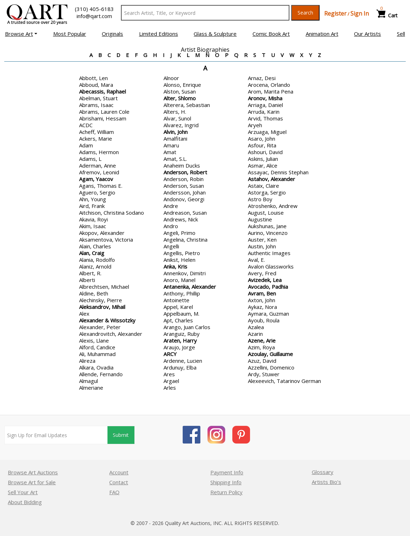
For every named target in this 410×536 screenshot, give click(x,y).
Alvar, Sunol (177, 118)
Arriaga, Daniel (265, 104)
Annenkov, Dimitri (185, 273)
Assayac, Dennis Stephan (278, 172)
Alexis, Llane (94, 340)
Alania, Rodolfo (97, 259)
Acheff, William (96, 131)
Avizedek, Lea (265, 279)
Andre (171, 205)
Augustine (260, 219)
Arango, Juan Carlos (187, 327)
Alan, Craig (91, 252)
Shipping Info (226, 482)
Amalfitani (175, 138)
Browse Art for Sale (32, 482)
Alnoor (171, 77)
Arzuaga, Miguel (267, 131)
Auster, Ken (262, 239)
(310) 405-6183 (94, 8)
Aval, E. (256, 259)
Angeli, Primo (179, 232)
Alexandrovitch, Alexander (110, 333)
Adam (86, 145)
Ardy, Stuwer (263, 374)
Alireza (87, 360)
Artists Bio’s (326, 481)
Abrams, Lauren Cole (104, 111)
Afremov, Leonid (99, 172)
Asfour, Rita (262, 145)
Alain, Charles (95, 246)
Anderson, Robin (184, 178)
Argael (171, 380)
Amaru (171, 145)
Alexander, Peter (100, 327)
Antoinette (176, 300)
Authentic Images (269, 252)
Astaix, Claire (263, 185)
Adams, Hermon (99, 152)
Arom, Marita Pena (270, 91)
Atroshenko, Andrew (273, 205)
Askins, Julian (263, 158)
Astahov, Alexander (271, 178)
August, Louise (266, 212)
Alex (84, 313)
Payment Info (226, 472)
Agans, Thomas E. (100, 185)
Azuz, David (262, 360)
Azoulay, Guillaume (270, 353)
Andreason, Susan (185, 212)
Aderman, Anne (97, 165)
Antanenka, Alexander (190, 286)
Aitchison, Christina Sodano (111, 212)
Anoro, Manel (179, 279)
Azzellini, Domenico (271, 367)
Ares (169, 374)
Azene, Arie (262, 340)
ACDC (86, 125)
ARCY (170, 353)
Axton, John (261, 300)
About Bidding (25, 502)
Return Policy (226, 492)
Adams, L (90, 158)
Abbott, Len (93, 77)
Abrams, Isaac (96, 104)
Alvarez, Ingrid (181, 125)
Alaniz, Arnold (95, 266)
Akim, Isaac (92, 226)
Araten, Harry (180, 340)
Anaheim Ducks (182, 165)
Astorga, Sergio (267, 192)
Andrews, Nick (181, 219)
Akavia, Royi (93, 219)
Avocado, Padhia (268, 286)
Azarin (255, 333)
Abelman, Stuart (98, 98)
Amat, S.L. (175, 158)
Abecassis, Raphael (102, 91)
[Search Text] (205, 13)
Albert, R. (90, 273)
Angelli (171, 246)
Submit (121, 435)
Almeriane (91, 387)
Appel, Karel (178, 306)
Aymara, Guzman (268, 313)
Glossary (322, 471)
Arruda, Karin (263, 111)
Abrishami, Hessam (102, 118)
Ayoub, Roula (263, 320)
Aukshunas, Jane (267, 226)
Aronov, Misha (265, 98)
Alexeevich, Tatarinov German (284, 380)
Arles (170, 387)
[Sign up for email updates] (56, 435)
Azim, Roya (261, 347)
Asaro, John (261, 138)
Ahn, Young (92, 199)
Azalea (256, 327)
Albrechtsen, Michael (104, 286)
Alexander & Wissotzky (107, 320)
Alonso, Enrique (182, 84)
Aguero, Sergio (97, 192)
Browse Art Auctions (33, 472)
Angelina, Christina (185, 239)
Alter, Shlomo (180, 98)
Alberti (87, 279)
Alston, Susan (180, 91)
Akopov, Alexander (101, 232)
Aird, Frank (92, 205)
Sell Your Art (23, 492)
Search (305, 12)
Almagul (88, 380)
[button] (21, 33)
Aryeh (255, 125)
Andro (171, 226)
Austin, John (262, 246)
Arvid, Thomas (265, 118)
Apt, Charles (178, 320)
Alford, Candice (97, 347)
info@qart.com (94, 15)
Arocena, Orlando (269, 84)
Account (118, 472)
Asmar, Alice (262, 165)
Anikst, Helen (179, 259)
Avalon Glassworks (271, 266)
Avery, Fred (262, 273)
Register (335, 13)
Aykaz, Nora (262, 306)
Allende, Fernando (101, 374)
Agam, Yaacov (96, 178)
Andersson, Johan (185, 192)
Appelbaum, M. (181, 313)
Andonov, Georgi (184, 199)
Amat (170, 152)
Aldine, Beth (93, 293)
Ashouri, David (265, 152)
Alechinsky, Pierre (100, 300)
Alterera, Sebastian (187, 104)
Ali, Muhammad (97, 353)
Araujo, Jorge (179, 347)
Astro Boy (260, 199)
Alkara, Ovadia (96, 367)
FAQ (114, 492)
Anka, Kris (175, 266)
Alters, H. (175, 111)
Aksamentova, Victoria (106, 239)
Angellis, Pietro (182, 252)
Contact (118, 482)
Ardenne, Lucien (183, 360)
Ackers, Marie (95, 138)
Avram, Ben (262, 293)
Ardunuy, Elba (180, 367)
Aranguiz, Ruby (182, 333)
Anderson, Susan (184, 185)
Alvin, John (176, 131)
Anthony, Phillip (182, 293)
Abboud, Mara (96, 84)
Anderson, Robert (185, 172)
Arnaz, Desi (262, 77)
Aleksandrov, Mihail (102, 306)
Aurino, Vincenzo (268, 232)
